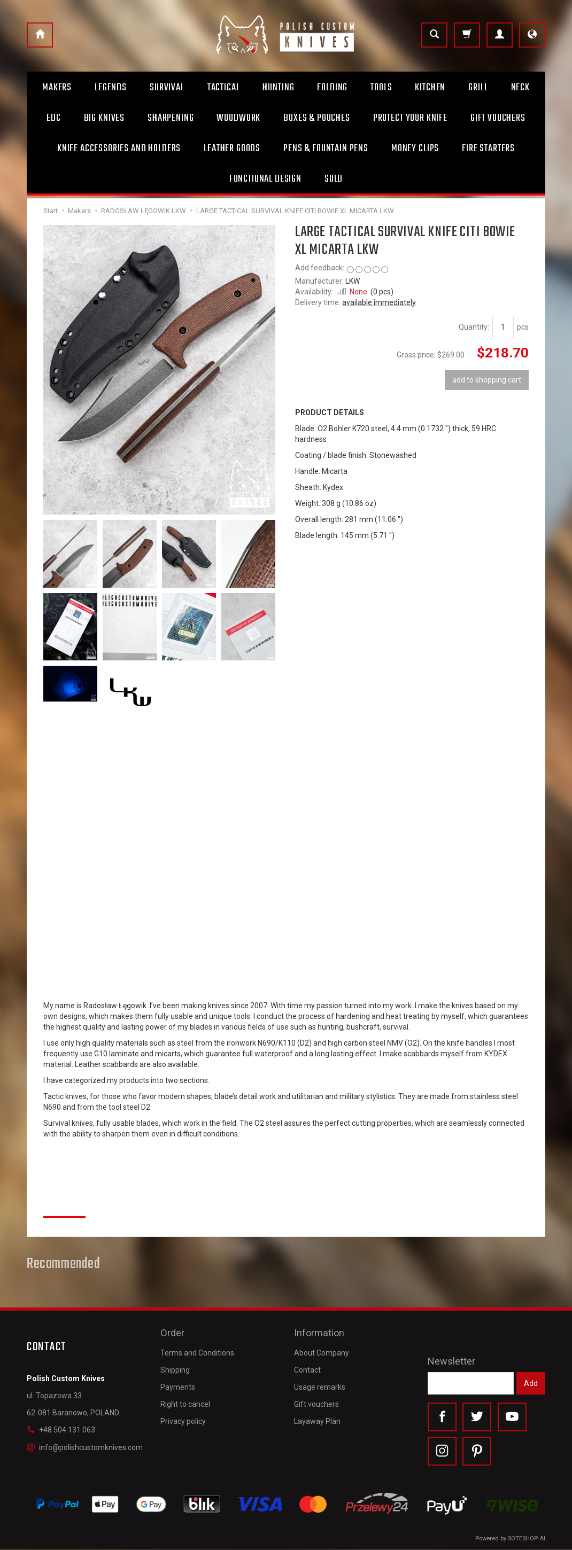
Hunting (278, 88)
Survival (167, 88)
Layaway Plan (317, 1420)
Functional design (265, 179)
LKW (352, 281)
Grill (478, 88)
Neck (520, 88)
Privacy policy (183, 1420)
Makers (57, 88)
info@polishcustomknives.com (85, 1447)
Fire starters (488, 149)
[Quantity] (503, 327)
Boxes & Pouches (316, 118)
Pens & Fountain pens (325, 149)
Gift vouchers (316, 1403)
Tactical (223, 88)
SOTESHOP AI (526, 1539)
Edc (54, 118)
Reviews (64, 1204)
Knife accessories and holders (119, 149)
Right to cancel (185, 1403)
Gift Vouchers (497, 118)
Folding (332, 88)
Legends (111, 88)
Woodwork (238, 118)
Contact (307, 1368)
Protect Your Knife (410, 118)
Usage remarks (319, 1386)
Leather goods (232, 149)
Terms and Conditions (197, 1351)
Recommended (64, 1264)
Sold (333, 179)
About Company (321, 1351)
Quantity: (474, 327)
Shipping (175, 1368)
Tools (381, 88)
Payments (177, 1386)
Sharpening (171, 118)
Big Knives (104, 118)
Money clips (415, 149)
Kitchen (430, 88)
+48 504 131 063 (61, 1430)
